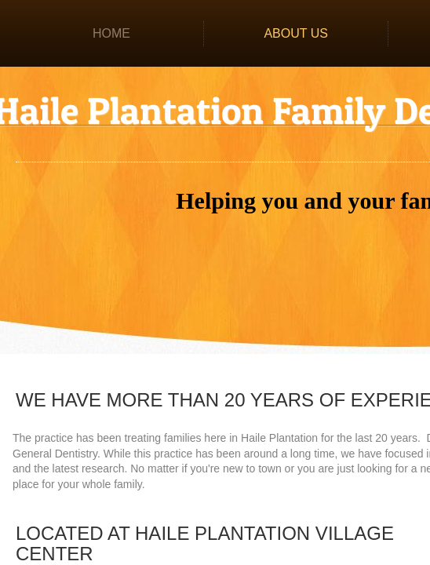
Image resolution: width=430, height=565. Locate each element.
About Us (296, 33)
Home (111, 33)
